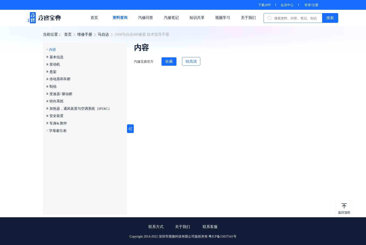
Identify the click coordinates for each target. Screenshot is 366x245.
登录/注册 (311, 5)
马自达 (103, 34)
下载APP (264, 5)
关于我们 (182, 227)
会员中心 (287, 5)
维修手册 (84, 34)
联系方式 (155, 227)
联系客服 (210, 227)
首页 (68, 34)
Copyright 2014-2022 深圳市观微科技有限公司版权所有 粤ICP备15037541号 (183, 236)
